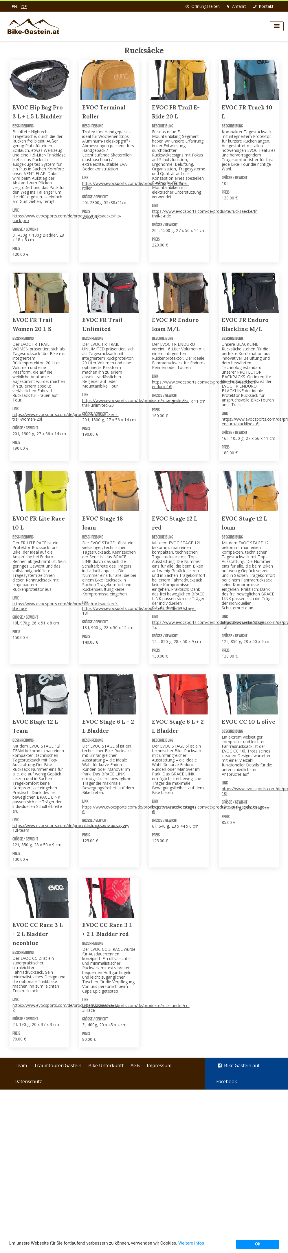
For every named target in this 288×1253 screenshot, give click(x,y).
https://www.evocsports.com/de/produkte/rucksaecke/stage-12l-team (69, 828)
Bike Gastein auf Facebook (237, 1073)
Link (15, 210)
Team (20, 1065)
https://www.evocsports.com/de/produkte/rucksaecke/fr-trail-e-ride (205, 213)
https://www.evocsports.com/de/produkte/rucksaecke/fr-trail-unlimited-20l (135, 403)
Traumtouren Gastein (57, 1065)
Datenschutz (28, 1081)
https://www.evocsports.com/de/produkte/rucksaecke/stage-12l (209, 625)
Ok (257, 1244)
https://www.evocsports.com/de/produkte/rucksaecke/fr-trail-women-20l (65, 417)
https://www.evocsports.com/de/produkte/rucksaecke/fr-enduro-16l (205, 384)
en (14, 6)
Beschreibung (23, 125)
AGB (135, 1065)
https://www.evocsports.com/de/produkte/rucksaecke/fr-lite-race (65, 606)
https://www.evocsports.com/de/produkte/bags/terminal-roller (135, 186)
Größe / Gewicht (25, 229)
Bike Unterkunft (106, 1065)
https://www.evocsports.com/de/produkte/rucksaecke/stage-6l (139, 809)
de (24, 6)
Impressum (159, 1065)
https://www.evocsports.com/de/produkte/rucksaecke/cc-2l (66, 1007)
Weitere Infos (191, 1243)
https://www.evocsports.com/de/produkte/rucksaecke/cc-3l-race (136, 1008)
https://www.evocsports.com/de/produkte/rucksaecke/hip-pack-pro (66, 218)
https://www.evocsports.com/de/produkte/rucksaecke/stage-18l (139, 611)
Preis (16, 248)
